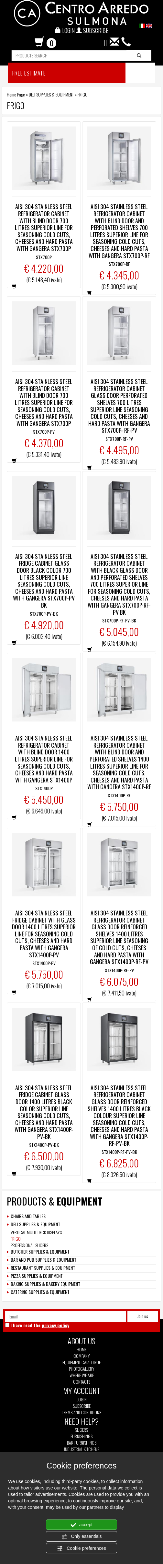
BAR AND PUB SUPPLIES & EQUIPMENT (43, 1259)
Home (81, 1349)
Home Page (16, 94)
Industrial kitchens (81, 1449)
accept (81, 1525)
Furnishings (81, 1436)
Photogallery (81, 1369)
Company (81, 1356)
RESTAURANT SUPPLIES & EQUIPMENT (43, 1268)
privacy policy (55, 1325)
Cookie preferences (81, 1548)
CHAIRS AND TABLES (28, 1216)
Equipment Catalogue (81, 1362)
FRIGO (16, 1238)
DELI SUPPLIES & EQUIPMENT (51, 94)
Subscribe (82, 1405)
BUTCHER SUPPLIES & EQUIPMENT (40, 1251)
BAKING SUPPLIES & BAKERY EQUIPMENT (45, 1284)
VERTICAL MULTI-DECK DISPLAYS (36, 1232)
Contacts (81, 1381)
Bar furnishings (81, 1442)
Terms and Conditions (81, 1412)
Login (82, 1399)
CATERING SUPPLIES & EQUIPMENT (40, 1292)
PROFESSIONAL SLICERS (29, 1245)
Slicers (81, 1430)
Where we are (82, 1375)
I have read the (39, 1325)
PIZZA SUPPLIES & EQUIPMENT (37, 1276)
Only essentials (81, 1536)
